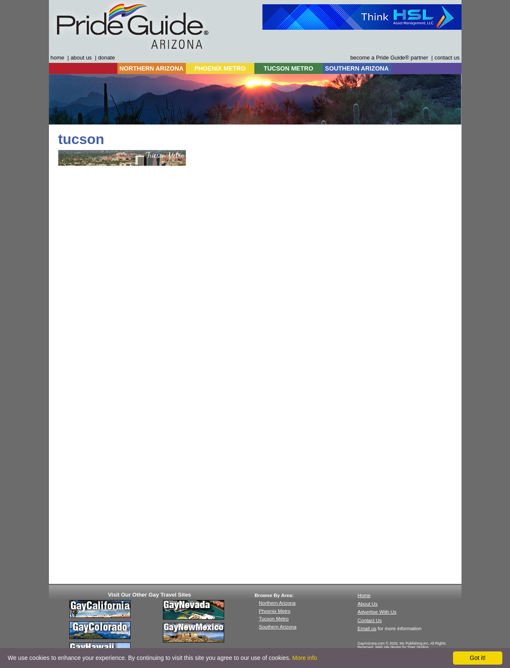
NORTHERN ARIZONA (152, 68)
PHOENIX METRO (220, 68)
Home (364, 595)
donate (106, 57)
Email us (367, 628)
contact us (446, 57)
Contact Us (370, 620)
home (57, 57)
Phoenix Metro (275, 611)
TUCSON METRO (288, 68)
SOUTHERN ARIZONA (357, 68)
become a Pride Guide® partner (389, 57)
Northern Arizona (277, 603)
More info (304, 657)
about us (81, 57)
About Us (368, 603)
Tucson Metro (274, 618)
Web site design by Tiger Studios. (402, 647)
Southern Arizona (277, 626)
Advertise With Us (377, 611)
